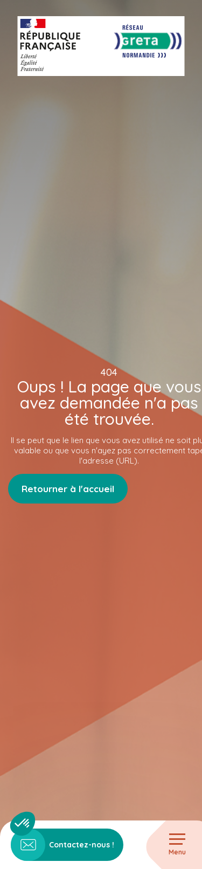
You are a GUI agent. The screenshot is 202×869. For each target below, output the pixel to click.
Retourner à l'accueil (68, 488)
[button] (23, 824)
